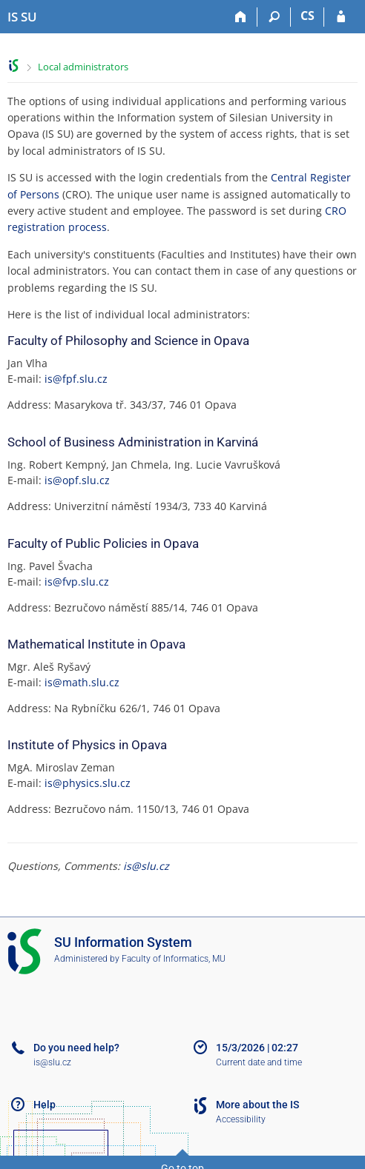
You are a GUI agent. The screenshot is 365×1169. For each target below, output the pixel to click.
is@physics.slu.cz (88, 783)
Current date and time (259, 1062)
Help (44, 1105)
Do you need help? (76, 1048)
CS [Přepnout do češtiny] (307, 15)
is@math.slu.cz (82, 682)
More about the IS (257, 1105)
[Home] (240, 17)
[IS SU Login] (341, 17)
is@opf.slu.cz (77, 480)
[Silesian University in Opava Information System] (22, 17)
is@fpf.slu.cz (76, 379)
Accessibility (241, 1119)
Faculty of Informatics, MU (174, 959)
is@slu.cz (146, 866)
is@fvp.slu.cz (77, 582)
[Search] (274, 17)
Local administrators (83, 66)
